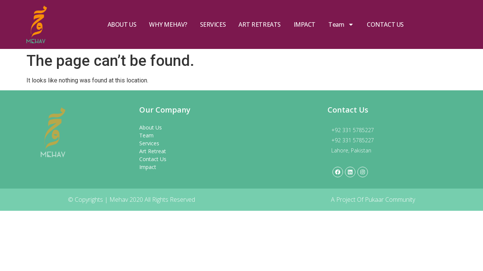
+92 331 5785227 (352, 130)
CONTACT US (385, 24)
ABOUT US (122, 24)
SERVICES (213, 24)
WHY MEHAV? (168, 24)
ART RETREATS (259, 24)
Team (341, 24)
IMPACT (304, 24)
